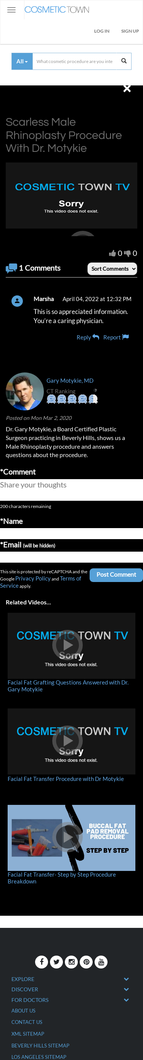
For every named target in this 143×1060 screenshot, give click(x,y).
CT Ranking (72, 391)
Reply (88, 337)
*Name (11, 520)
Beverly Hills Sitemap (40, 1046)
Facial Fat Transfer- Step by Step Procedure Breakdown (62, 878)
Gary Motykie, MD (70, 380)
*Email (27, 544)
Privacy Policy (33, 578)
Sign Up (130, 31)
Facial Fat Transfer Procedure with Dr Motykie (66, 778)
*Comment (17, 471)
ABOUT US (23, 1011)
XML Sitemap (27, 1034)
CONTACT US (26, 1022)
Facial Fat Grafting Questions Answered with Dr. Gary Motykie (68, 685)
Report (116, 337)
